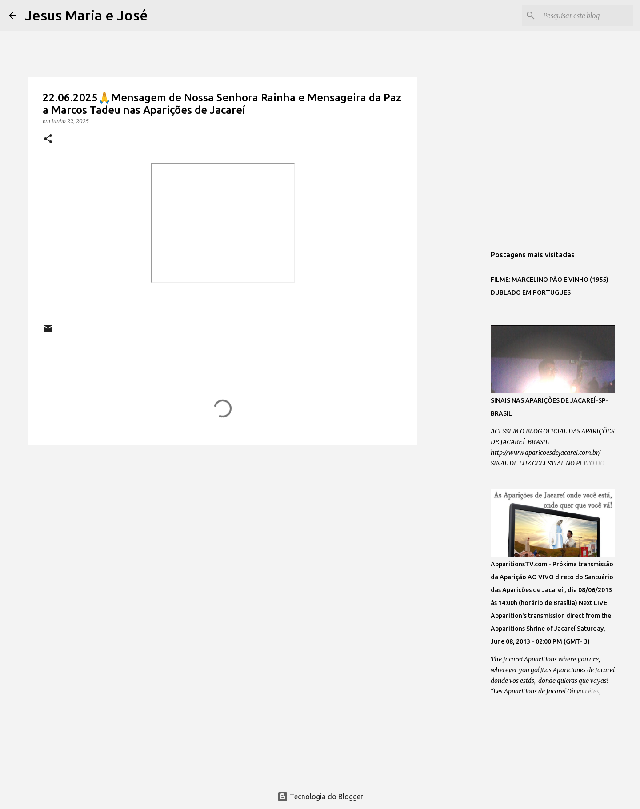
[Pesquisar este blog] (586, 15)
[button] (48, 139)
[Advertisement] (222, 520)
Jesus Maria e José (86, 15)
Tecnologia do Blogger (320, 797)
